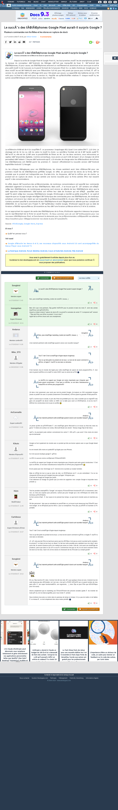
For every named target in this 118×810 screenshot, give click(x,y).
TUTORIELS (15, 8)
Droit (82, 2)
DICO (86, 8)
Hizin (16, 543)
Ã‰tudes (73, 2)
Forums (10, 2)
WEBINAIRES (30, 8)
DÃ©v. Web (66, 5)
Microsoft (52, 5)
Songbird (16, 338)
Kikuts (16, 496)
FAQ (29, 2)
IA (40, 5)
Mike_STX (16, 405)
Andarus (16, 382)
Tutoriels (21, 2)
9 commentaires (45, 54)
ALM (45, 5)
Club (89, 2)
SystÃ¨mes (113, 5)
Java (59, 5)
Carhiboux (16, 569)
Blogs (36, 2)
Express (39, 241)
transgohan (16, 361)
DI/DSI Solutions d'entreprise (21, 5)
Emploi (64, 2)
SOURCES (65, 8)
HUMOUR (93, 8)
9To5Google (17, 241)
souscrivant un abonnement (51, 278)
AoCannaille (16, 465)
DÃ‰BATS (73, 8)
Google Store (29, 241)
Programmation (82, 5)
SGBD (92, 5)
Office (98, 5)
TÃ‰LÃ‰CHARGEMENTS (51, 8)
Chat (43, 2)
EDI (74, 5)
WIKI (80, 8)
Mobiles (104, 5)
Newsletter (53, 2)
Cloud (35, 5)
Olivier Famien (32, 54)
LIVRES (39, 8)
